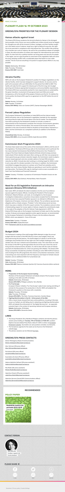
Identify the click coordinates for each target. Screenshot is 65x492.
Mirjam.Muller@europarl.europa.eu (16, 370)
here (15, 329)
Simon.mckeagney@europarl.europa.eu (17, 343)
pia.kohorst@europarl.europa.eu (15, 353)
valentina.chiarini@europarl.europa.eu (17, 375)
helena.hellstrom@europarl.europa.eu (17, 364)
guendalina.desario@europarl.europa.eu (18, 359)
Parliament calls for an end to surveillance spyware (25, 224)
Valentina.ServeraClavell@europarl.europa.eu (19, 380)
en (59, 21)
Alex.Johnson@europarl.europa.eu (16, 348)
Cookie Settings (25, 488)
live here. (36, 331)
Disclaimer (9, 488)
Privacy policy (16, 488)
